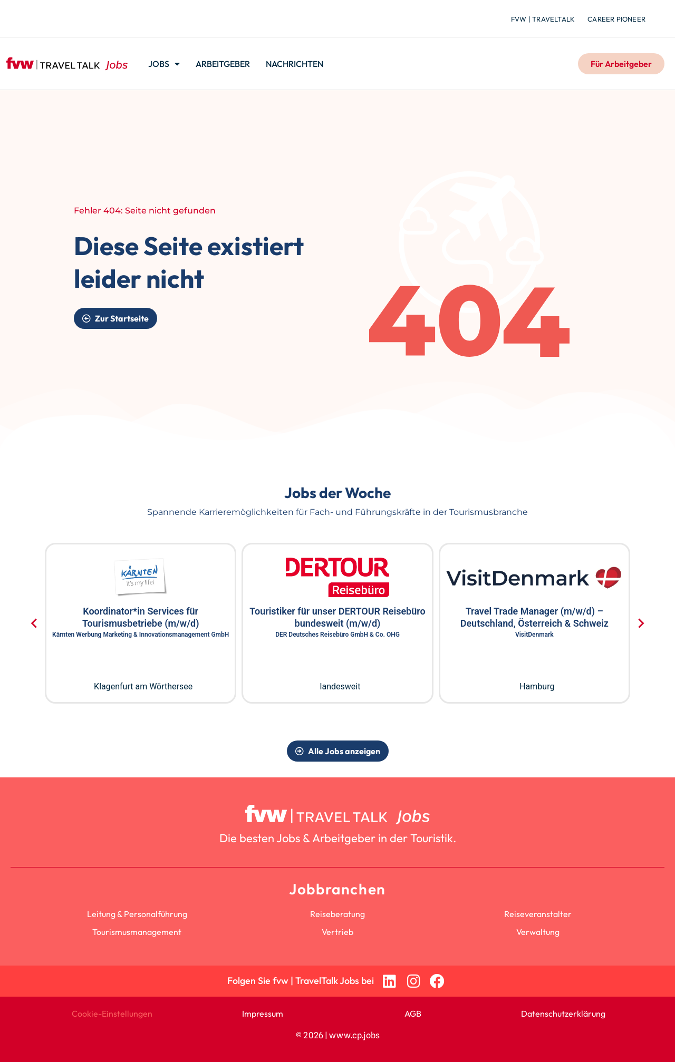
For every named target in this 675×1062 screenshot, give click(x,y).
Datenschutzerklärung (563, 1013)
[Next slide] (640, 623)
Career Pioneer (616, 19)
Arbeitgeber (223, 64)
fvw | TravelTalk (543, 19)
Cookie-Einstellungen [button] (112, 1013)
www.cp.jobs (354, 1035)
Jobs (164, 63)
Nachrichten (294, 64)
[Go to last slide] (35, 623)
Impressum (262, 1013)
